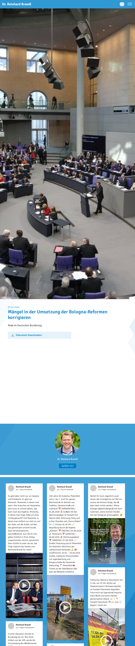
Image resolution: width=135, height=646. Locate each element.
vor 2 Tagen (102, 490)
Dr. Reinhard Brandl (67, 459)
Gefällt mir (67, 465)
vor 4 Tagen (20, 628)
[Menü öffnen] (130, 4)
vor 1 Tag (19, 490)
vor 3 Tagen (102, 573)
